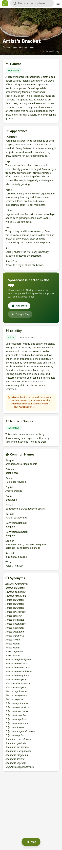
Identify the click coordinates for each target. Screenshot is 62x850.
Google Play (20, 314)
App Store (19, 305)
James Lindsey (52, 51)
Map (31, 842)
